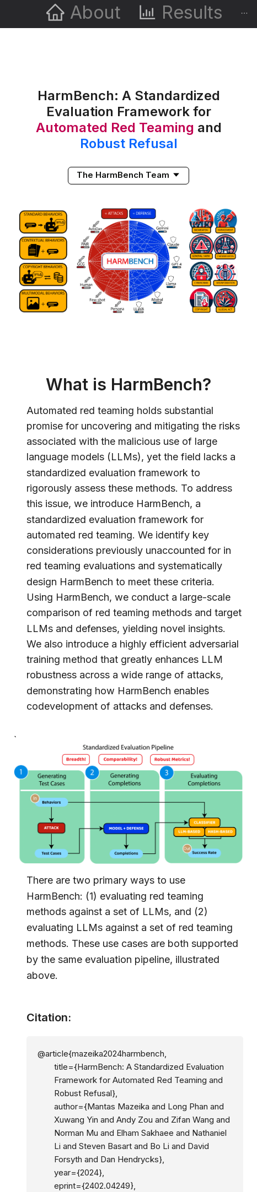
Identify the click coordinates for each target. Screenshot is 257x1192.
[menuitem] (83, 14)
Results (192, 12)
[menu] (128, 14)
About (95, 12)
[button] (128, 174)
